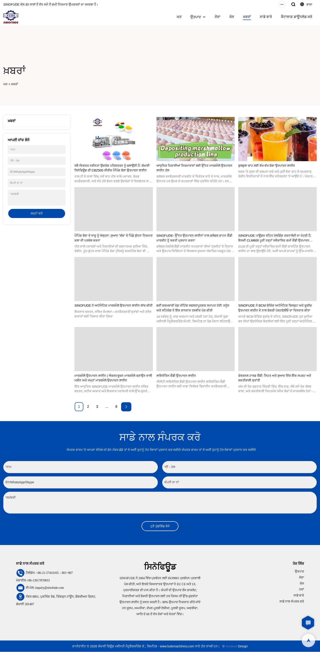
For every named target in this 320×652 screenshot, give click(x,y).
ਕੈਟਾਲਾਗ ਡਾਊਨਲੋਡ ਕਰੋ (296, 17)
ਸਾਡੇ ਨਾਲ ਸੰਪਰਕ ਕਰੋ (292, 601)
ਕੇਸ (231, 17)
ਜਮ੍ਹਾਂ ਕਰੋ (37, 213)
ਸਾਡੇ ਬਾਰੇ (266, 17)
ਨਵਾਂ (301, 589)
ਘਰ (179, 17)
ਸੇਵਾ (217, 17)
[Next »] (126, 406)
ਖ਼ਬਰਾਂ (247, 17)
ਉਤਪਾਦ (195, 17)
